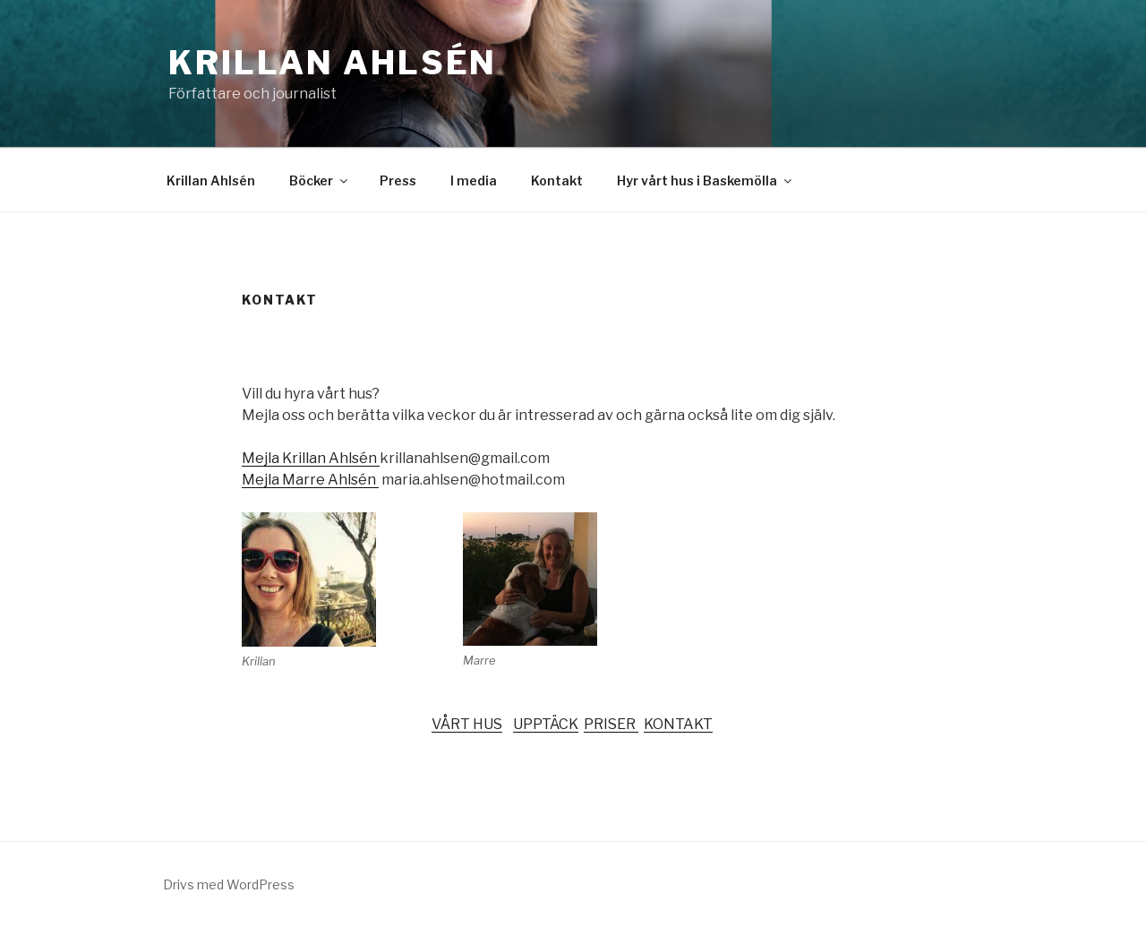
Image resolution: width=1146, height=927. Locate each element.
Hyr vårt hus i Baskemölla (705, 180)
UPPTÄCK (545, 724)
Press (398, 180)
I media (473, 180)
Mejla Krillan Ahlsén (311, 458)
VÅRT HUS (467, 724)
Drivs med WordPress (229, 884)
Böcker (319, 180)
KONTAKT (678, 724)
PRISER (611, 724)
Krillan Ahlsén (332, 62)
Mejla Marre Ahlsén (310, 479)
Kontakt (557, 180)
